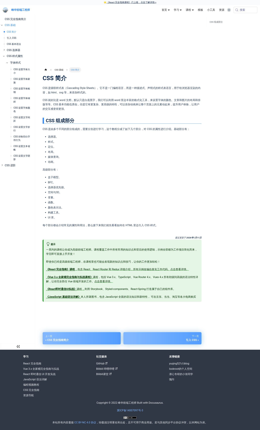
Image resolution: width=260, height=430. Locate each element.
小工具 (211, 9)
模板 (200, 9)
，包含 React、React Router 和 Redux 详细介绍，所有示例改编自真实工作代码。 (108, 269)
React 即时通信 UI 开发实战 (39, 374)
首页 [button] (164, 9)
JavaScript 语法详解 (35, 379)
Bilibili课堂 (104, 374)
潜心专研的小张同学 (181, 374)
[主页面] (46, 69)
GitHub (101, 363)
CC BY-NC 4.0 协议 (85, 422)
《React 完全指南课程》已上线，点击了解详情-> (131, 2)
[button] (18, 25)
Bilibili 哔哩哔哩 (107, 368)
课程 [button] (188, 9)
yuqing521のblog (179, 363)
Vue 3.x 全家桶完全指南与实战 (41, 368)
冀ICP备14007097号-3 (130, 410)
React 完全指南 (32, 363)
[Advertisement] (122, 42)
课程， (65, 289)
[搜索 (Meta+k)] (245, 10)
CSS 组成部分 (216, 22)
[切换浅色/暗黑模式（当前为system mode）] (229, 10)
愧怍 (171, 379)
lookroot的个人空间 (180, 368)
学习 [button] (176, 9)
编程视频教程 (31, 384)
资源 (221, 9)
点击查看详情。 (179, 269)
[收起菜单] (18, 346)
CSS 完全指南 (31, 390)
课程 (72, 277)
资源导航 (28, 395)
